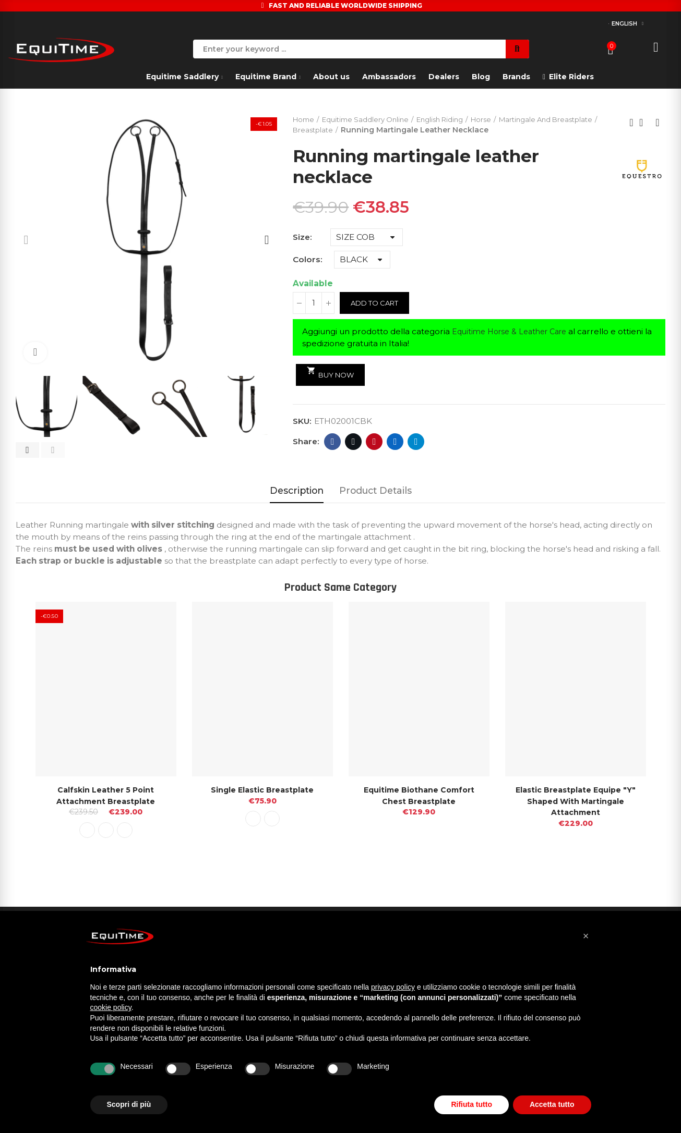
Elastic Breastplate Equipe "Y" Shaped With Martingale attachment (575, 801)
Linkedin (395, 442)
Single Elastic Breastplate (262, 790)
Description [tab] (297, 490)
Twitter (353, 442)
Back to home (644, 123)
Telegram (416, 442)
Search (517, 49)
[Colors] (362, 261)
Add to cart (377, 304)
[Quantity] (313, 304)
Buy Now (333, 373)
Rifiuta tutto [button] (471, 1104)
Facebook (332, 442)
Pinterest (374, 442)
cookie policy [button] (111, 1007)
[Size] (366, 238)
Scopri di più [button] (129, 1104)
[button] (27, 450)
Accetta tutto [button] (552, 1104)
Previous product (631, 123)
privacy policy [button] (393, 987)
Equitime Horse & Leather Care (514, 332)
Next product (657, 123)
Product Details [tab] (375, 490)
